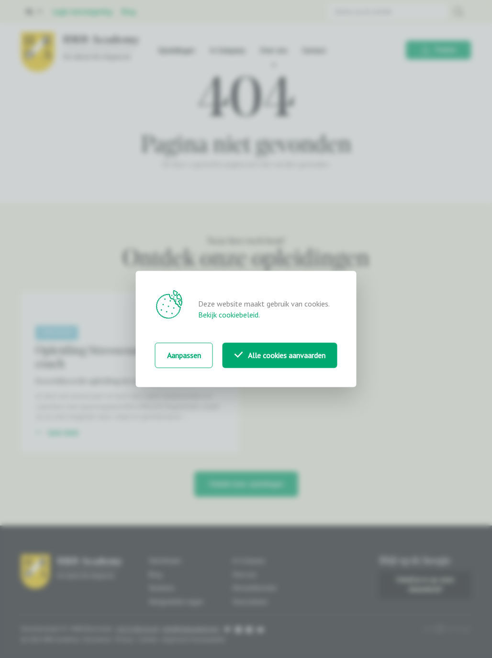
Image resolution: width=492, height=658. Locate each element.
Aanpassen (184, 355)
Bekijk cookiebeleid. (229, 314)
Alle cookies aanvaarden (280, 355)
